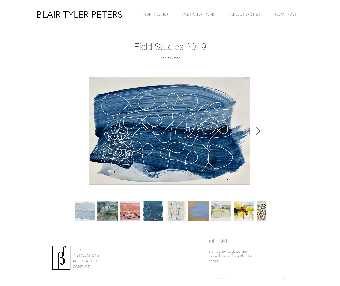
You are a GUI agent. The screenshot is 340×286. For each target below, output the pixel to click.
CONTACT (81, 266)
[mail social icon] (224, 241)
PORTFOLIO (83, 250)
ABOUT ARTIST (85, 261)
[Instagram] (212, 241)
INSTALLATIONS (86, 255)
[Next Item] (258, 131)
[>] (283, 278)
